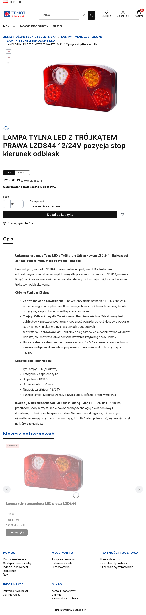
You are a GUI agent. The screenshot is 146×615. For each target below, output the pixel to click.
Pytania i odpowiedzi (15, 567)
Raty (6, 574)
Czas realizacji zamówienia (116, 567)
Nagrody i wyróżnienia (65, 598)
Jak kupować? (11, 594)
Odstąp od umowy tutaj (17, 563)
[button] (91, 15)
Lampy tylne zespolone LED (31, 40)
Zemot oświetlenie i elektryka (30, 37)
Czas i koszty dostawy (113, 563)
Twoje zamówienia (63, 559)
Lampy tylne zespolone (82, 37)
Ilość (6, 196)
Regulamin (9, 570)
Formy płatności (110, 559)
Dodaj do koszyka (60, 215)
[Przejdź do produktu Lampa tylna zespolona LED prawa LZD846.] (53, 471)
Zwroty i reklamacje (15, 559)
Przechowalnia (61, 567)
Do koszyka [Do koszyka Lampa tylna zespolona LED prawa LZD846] (16, 532)
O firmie (56, 594)
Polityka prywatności (15, 590)
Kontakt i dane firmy (64, 590)
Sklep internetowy (68, 610)
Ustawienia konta (62, 563)
